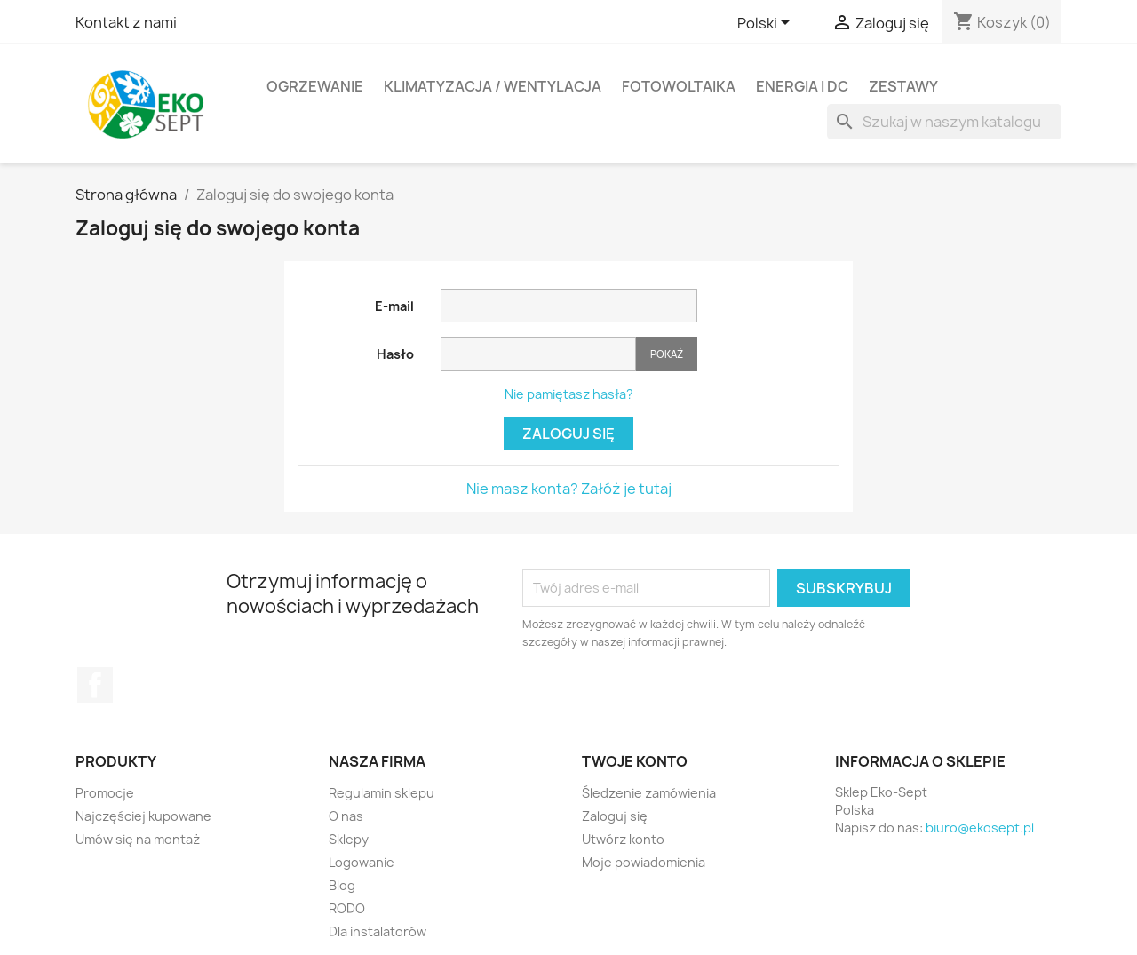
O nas (346, 816)
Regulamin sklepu (381, 792)
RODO (347, 908)
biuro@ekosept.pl (980, 827)
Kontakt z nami (126, 22)
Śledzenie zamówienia (649, 792)
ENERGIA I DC (802, 86)
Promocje (105, 792)
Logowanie (361, 862)
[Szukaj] (944, 121)
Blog (342, 885)
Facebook (95, 685)
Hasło (395, 354)
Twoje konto (635, 761)
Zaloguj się (568, 433)
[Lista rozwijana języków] (766, 24)
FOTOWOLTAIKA (678, 86)
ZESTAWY (903, 86)
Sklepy (349, 839)
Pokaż (666, 354)
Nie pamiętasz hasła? (569, 394)
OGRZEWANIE (314, 86)
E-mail (394, 306)
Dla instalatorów (377, 931)
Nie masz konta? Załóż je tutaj (569, 488)
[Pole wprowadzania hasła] (538, 354)
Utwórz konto (623, 839)
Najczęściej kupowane (143, 816)
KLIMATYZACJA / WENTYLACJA (492, 86)
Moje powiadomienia (643, 862)
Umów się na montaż (138, 839)
